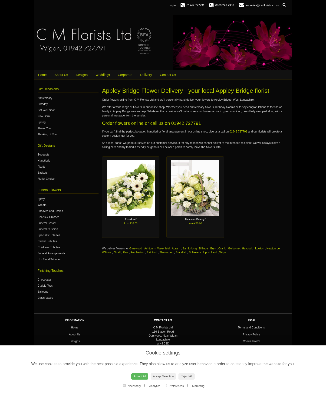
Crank (222, 248)
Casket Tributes (47, 241)
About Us (61, 75)
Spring (42, 122)
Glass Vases (45, 297)
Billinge (203, 248)
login (173, 5)
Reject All (186, 376)
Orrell (117, 252)
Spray (41, 199)
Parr (125, 252)
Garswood (135, 248)
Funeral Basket (47, 223)
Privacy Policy (251, 334)
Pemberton (137, 252)
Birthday (43, 104)
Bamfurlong (189, 248)
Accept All (140, 376)
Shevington (166, 252)
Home (42, 75)
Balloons (43, 291)
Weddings (102, 75)
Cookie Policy (251, 341)
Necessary (132, 386)
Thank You (44, 128)
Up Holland (210, 252)
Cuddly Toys (45, 285)
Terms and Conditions (251, 327)
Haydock (247, 248)
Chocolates (45, 279)
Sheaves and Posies (50, 211)
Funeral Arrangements (51, 253)
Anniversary (45, 98)
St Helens (195, 252)
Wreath (42, 205)
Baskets (43, 172)
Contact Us (168, 75)
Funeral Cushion (48, 229)
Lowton (259, 248)
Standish (181, 252)
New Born (44, 116)
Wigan (223, 252)
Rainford (151, 252)
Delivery (146, 75)
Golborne (234, 248)
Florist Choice (46, 178)
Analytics (152, 386)
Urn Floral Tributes (49, 259)
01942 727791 (186, 123)
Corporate (125, 75)
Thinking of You (47, 134)
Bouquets (43, 154)
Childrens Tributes (49, 247)
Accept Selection (163, 376)
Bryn (213, 248)
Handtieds (44, 160)
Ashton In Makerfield (157, 248)
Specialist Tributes (49, 235)
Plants (41, 166)
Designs (82, 75)
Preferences (174, 386)
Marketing (195, 386)
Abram (176, 248)
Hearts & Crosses (48, 217)
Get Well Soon (47, 110)
